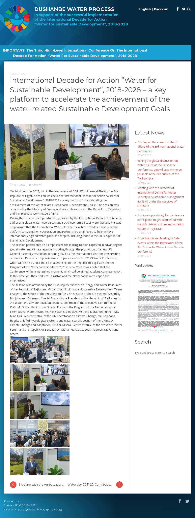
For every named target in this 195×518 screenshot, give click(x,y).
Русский (161, 9)
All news (37, 184)
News (22, 73)
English (145, 9)
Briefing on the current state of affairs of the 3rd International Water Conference (160, 146)
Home (13, 73)
